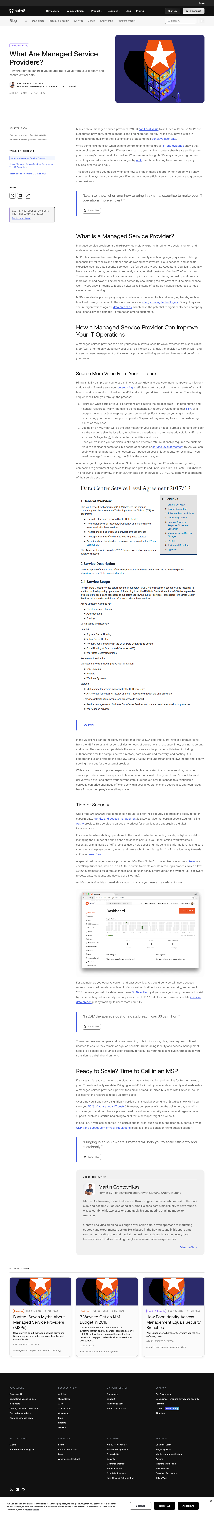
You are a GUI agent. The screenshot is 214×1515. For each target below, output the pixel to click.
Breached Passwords (166, 1471)
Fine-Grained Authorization (120, 1476)
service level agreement (167, 445)
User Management (116, 1462)
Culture (92, 20)
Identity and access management (115, 817)
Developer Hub (17, 1392)
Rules (191, 859)
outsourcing (125, 386)
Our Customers (163, 1392)
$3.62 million (140, 990)
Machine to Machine (166, 1462)
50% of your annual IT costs (106, 1104)
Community (112, 1392)
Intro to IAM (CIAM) (67, 1448)
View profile (187, 1244)
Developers (38, 20)
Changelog (63, 1411)
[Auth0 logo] (17, 11)
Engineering (106, 20)
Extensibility (113, 1452)
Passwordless (162, 1467)
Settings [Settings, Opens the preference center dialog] (140, 1506)
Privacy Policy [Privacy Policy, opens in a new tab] (32, 1509)
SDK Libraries (65, 1407)
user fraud (95, 852)
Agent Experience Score (21, 1416)
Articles (62, 1392)
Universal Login (163, 1443)
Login (201, 3)
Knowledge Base (115, 1402)
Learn (61, 1443)
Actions (159, 1457)
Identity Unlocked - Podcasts (24, 1407)
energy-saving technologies (159, 301)
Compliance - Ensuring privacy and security (177, 1397)
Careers (167, 1407)
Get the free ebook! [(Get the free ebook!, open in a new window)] (21, 218)
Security (111, 1457)
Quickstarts (64, 1397)
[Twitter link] (11, 1488)
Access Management (117, 1448)
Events (13, 1443)
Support (111, 1397)
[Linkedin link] (17, 1488)
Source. (89, 724)
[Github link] (23, 1488)
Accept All (188, 1506)
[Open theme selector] (202, 20)
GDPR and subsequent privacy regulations (102, 1125)
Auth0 (80, 822)
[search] (180, 21)
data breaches (122, 306)
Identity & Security (59, 20)
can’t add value (148, 129)
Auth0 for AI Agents (117, 1443)
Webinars (63, 1426)
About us (160, 1411)
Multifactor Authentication (169, 1452)
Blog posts (15, 1402)
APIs (60, 1402)
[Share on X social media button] (12, 196)
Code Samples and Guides (23, 1397)
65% (189, 407)
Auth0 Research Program (22, 1448)
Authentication (114, 1467)
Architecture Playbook (69, 1457)
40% (139, 159)
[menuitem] (54, 11)
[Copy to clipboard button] (28, 196)
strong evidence (173, 145)
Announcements (127, 20)
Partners (160, 1402)
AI (26, 20)
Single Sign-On (163, 1448)
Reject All (164, 1506)
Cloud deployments (116, 1471)
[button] (172, 11)
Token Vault (161, 1476)
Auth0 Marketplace (116, 1407)
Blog (13, 21)
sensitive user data (164, 138)
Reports (62, 1421)
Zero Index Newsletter (21, 1411)
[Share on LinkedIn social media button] (20, 196)
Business (78, 20)
